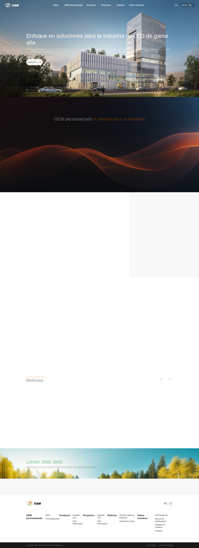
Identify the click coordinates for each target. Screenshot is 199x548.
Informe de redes (126, 521)
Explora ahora (34, 67)
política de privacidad (166, 545)
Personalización (52, 519)
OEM (47, 515)
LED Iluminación (78, 522)
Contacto (159, 531)
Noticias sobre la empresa (126, 516)
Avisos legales (151, 545)
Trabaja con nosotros (160, 526)
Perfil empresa (161, 515)
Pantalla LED (76, 516)
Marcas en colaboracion (160, 520)
